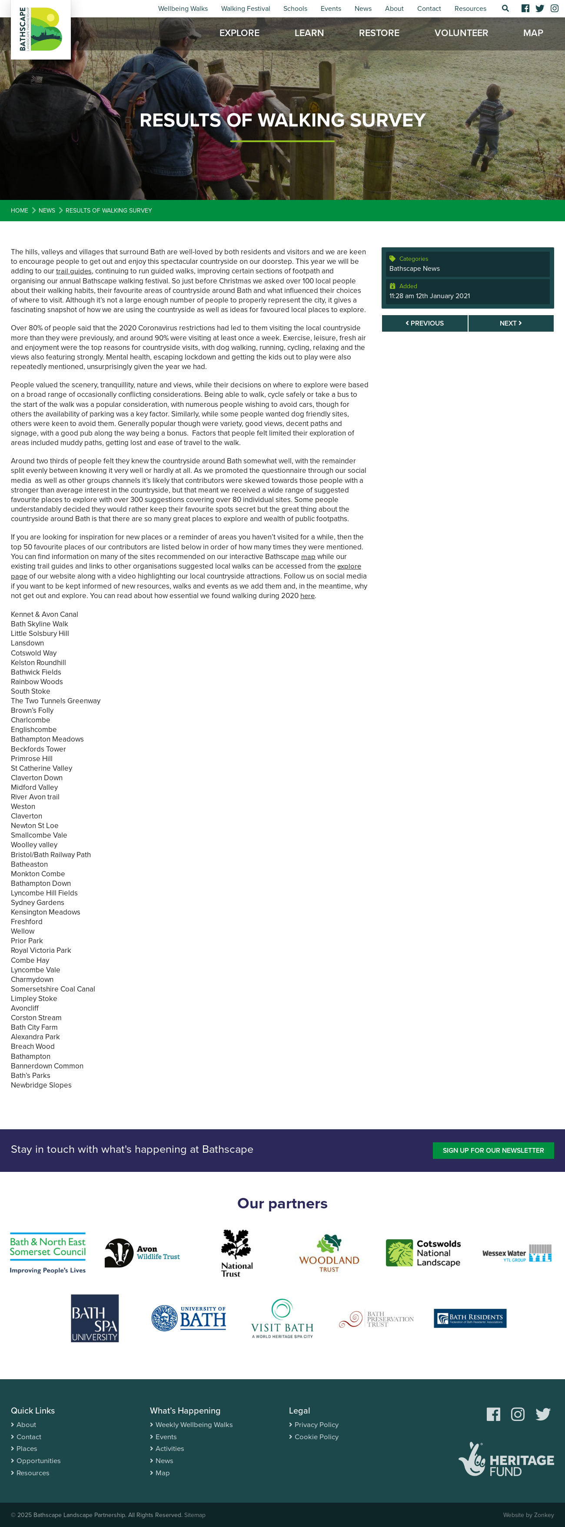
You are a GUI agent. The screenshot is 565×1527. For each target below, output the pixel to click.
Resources (470, 8)
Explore (239, 34)
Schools (295, 8)
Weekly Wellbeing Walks (195, 1423)
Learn (309, 34)
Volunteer (462, 34)
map (308, 556)
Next (510, 323)
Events (331, 8)
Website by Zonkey (528, 1514)
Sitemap (195, 1514)
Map (533, 34)
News (363, 8)
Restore (379, 34)
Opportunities (39, 1458)
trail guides (74, 271)
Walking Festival (245, 8)
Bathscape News (414, 268)
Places (27, 1446)
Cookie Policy (317, 1435)
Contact (429, 8)
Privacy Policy (317, 1423)
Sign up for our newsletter (492, 1148)
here (308, 594)
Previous (424, 323)
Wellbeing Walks (183, 8)
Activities (170, 1446)
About (394, 8)
